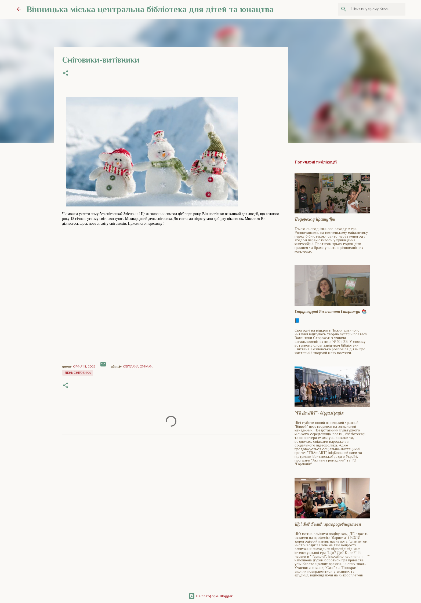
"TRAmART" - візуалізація (319, 413)
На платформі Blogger (210, 596)
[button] (65, 73)
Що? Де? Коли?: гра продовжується (328, 524)
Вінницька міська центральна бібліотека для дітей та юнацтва (150, 9)
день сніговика (77, 373)
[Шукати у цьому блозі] (377, 9)
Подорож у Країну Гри (315, 219)
